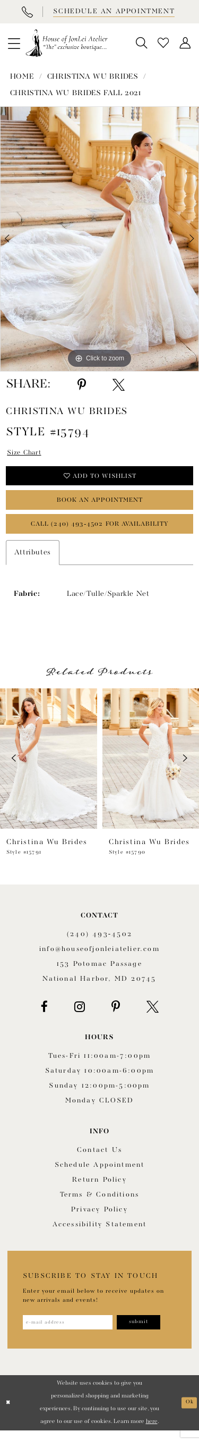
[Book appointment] (113, 12)
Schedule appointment (100, 1173)
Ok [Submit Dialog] (189, 1411)
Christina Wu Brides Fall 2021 (75, 93)
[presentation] (48, 766)
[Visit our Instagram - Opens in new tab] (79, 1015)
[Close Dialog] (9, 1412)
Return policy (99, 1188)
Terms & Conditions (100, 1203)
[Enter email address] (72, 1331)
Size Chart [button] (26, 453)
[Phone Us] (27, 11)
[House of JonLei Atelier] (66, 43)
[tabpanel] (99, 238)
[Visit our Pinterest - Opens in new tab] (115, 1015)
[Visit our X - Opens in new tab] (152, 1015)
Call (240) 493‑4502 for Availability (100, 531)
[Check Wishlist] (164, 43)
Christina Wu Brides (93, 76)
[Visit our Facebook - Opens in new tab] (44, 1015)
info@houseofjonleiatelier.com (99, 957)
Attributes (32, 560)
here (152, 1431)
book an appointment (100, 505)
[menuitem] (14, 43)
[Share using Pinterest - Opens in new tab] (81, 385)
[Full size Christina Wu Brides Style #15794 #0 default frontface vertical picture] (99, 238)
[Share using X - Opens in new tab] (119, 385)
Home (22, 76)
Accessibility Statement (100, 1232)
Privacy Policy (99, 1218)
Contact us (99, 1158)
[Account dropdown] (185, 43)
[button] (14, 43)
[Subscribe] (150, 1331)
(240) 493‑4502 (99, 942)
